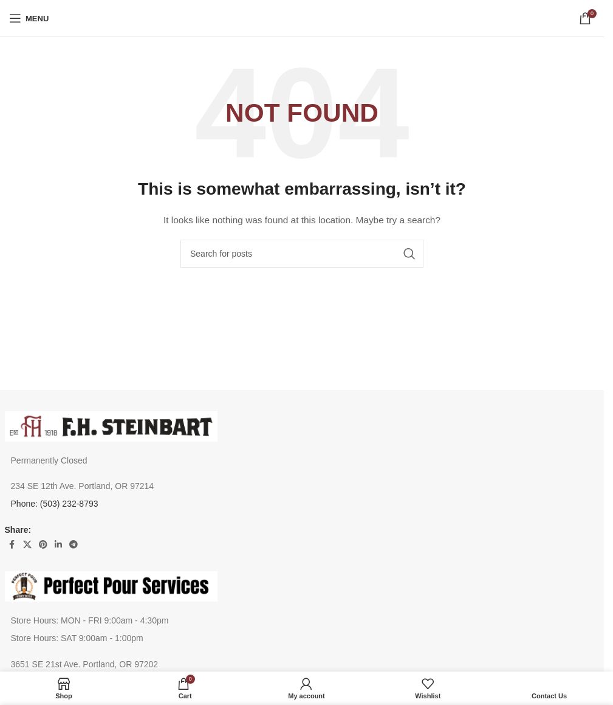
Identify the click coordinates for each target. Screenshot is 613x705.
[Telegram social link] (73, 545)
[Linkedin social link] (58, 545)
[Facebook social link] (12, 545)
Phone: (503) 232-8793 (54, 504)
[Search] (301, 254)
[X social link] (27, 545)
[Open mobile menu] (29, 18)
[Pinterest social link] (43, 545)
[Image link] (111, 425)
